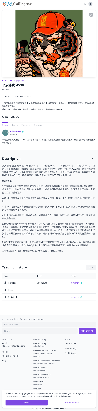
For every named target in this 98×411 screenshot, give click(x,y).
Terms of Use (70, 343)
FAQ (4, 360)
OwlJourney (47, 383)
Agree (27, 402)
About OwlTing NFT (11, 356)
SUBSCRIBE (87, 331)
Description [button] (48, 158)
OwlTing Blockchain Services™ (47, 362)
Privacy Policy (70, 348)
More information (71, 402)
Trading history (14, 267)
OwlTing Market (47, 369)
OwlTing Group (47, 344)
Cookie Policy (70, 353)
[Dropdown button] (91, 267)
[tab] (49, 158)
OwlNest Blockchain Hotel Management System (47, 353)
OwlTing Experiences (47, 376)
